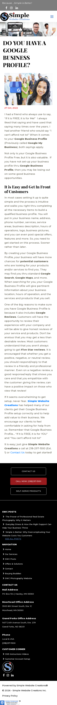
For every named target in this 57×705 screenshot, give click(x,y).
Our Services (9, 554)
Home (6, 549)
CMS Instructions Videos (15, 654)
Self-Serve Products (28, 491)
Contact (7, 568)
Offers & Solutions (12, 564)
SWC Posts (9, 559)
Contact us (28, 471)
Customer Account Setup (16, 659)
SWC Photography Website (17, 578)
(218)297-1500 (8, 643)
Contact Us (17, 452)
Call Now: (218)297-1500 (28, 481)
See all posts (13, 539)
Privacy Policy (10, 695)
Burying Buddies (11, 573)
